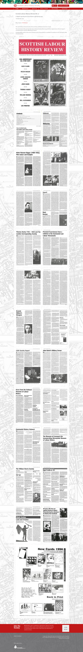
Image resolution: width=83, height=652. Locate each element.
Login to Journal (63, 5)
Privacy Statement (18, 636)
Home (17, 8)
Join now (65, 628)
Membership (25, 8)
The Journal (54, 8)
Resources (64, 8)
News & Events (44, 8)
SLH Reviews (25, 22)
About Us (34, 8)
